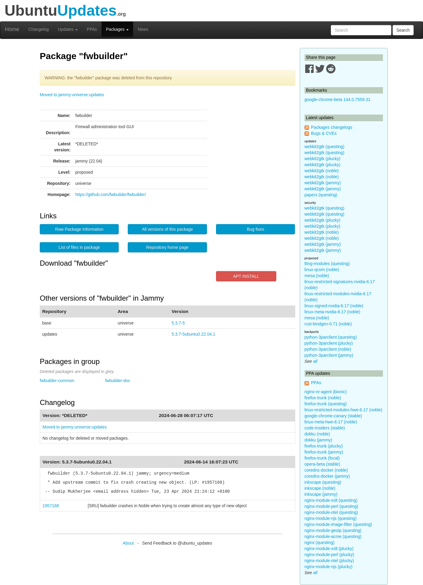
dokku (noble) (317, 434)
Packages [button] (117, 29)
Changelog (38, 29)
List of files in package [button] (79, 247)
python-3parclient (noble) (328, 349)
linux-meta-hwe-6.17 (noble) (331, 421)
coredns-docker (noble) (326, 470)
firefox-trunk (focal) (322, 458)
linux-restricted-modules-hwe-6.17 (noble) (343, 409)
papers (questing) (321, 194)
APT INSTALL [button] (246, 276)
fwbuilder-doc (117, 380)
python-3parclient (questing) (331, 337)
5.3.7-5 (178, 323)
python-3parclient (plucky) (329, 343)
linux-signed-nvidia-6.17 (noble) (334, 305)
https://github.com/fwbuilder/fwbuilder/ (110, 194)
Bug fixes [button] (255, 229)
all (315, 361)
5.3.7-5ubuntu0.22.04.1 (193, 334)
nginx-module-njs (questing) (331, 518)
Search (403, 30)
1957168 (50, 505)
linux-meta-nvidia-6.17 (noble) (332, 311)
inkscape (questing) (323, 482)
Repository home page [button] (167, 247)
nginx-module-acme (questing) (333, 536)
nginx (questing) (320, 542)
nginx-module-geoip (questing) (333, 530)
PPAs (92, 29)
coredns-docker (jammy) (327, 476)
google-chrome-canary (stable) (333, 415)
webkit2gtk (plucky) (322, 158)
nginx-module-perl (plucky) (329, 554)
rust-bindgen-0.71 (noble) (328, 323)
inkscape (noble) (320, 488)
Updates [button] (68, 29)
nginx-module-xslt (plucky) (329, 548)
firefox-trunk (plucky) (324, 446)
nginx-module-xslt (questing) (331, 500)
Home (12, 29)
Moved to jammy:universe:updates (72, 94)
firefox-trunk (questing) (326, 403)
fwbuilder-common (57, 380)
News (143, 29)
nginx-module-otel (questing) (331, 512)
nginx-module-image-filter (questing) (338, 524)
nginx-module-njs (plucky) (329, 566)
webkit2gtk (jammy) (323, 182)
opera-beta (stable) (322, 464)
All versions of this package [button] (167, 229)
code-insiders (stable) (325, 427)
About (128, 543)
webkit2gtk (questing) (324, 146)
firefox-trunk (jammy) (324, 452)
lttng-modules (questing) (327, 263)
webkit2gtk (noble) (322, 170)
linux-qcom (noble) (322, 269)
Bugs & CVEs (324, 133)
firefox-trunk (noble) (323, 397)
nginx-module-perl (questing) (331, 506)
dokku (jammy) (318, 440)
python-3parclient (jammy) (329, 355)
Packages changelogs (331, 127)
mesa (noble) (317, 275)
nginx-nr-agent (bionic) (326, 391)
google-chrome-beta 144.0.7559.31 (338, 99)
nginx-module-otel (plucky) (329, 560)
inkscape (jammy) (321, 494)
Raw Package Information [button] (79, 229)
